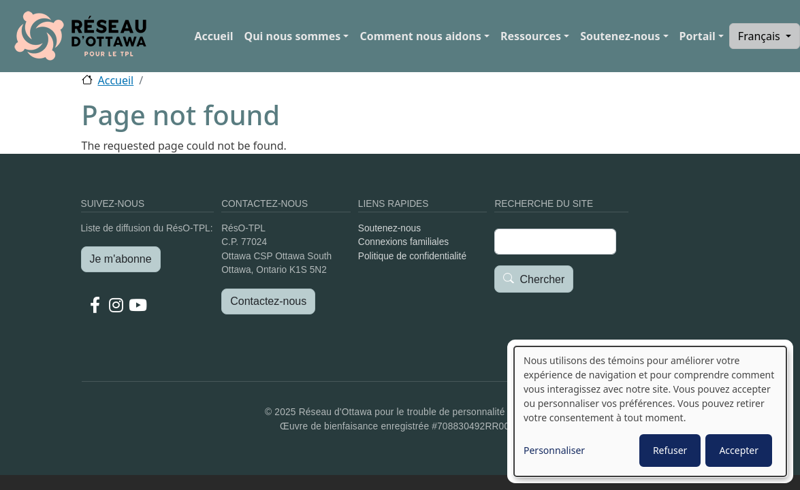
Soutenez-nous (620, 36)
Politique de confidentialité (412, 256)
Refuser (670, 450)
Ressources (530, 36)
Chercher (541, 279)
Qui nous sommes (292, 36)
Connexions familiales (403, 242)
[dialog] (650, 411)
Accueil (213, 36)
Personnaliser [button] (554, 450)
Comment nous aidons (420, 36)
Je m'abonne (121, 259)
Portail (697, 36)
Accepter (738, 450)
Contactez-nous (268, 301)
